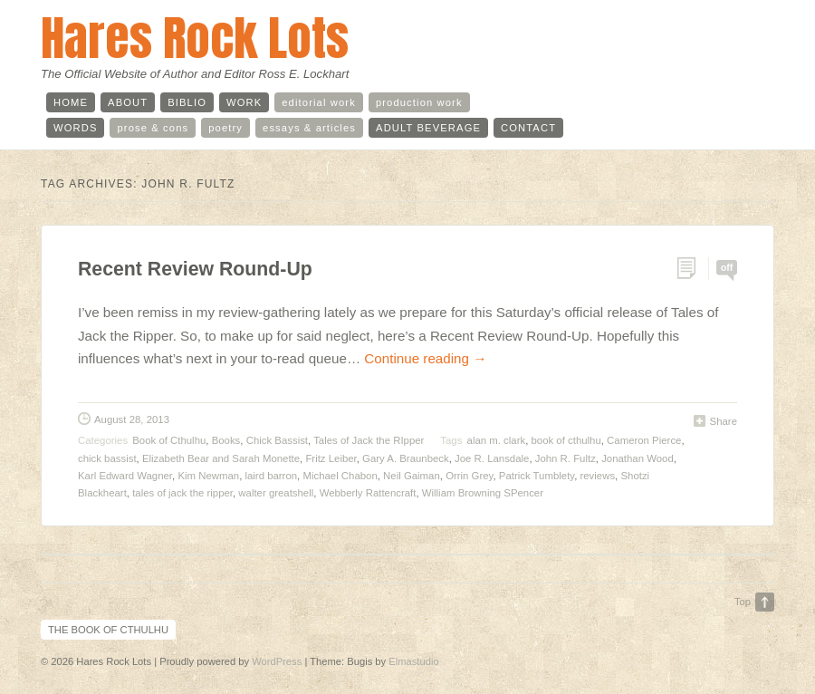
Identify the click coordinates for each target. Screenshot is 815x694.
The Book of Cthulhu (108, 629)
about (128, 102)
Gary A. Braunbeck (405, 458)
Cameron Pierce (644, 440)
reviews (597, 475)
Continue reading (425, 358)
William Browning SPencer (482, 492)
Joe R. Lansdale (492, 458)
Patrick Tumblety (536, 475)
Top (742, 601)
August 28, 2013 (131, 419)
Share (723, 421)
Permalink (692, 268)
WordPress (277, 661)
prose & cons (152, 127)
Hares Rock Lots (195, 37)
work (244, 102)
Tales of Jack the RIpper (368, 440)
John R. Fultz (565, 458)
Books (226, 440)
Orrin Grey (469, 475)
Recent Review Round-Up (195, 269)
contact (528, 127)
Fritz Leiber (330, 458)
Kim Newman (208, 475)
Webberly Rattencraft (368, 492)
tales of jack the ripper (182, 492)
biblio (187, 102)
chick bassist (107, 458)
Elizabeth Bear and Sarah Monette (221, 458)
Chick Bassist (277, 440)
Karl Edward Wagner (125, 475)
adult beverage (428, 127)
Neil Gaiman (411, 475)
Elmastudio (413, 661)
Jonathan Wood (637, 458)
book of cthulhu (566, 440)
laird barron (270, 475)
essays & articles (309, 127)
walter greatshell (275, 492)
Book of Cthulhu (169, 440)
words (75, 127)
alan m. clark (496, 440)
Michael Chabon (339, 475)
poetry (225, 127)
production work (419, 102)
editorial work (319, 102)
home (70, 102)
